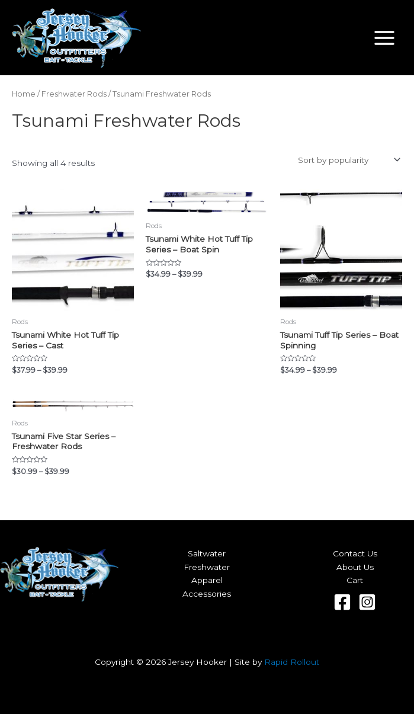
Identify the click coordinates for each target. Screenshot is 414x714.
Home (24, 93)
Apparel (207, 580)
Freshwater (207, 567)
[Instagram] (367, 602)
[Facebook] (342, 602)
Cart (354, 580)
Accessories (206, 593)
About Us (355, 567)
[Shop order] (348, 160)
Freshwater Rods (74, 93)
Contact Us (355, 553)
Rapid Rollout (291, 662)
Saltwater (207, 553)
